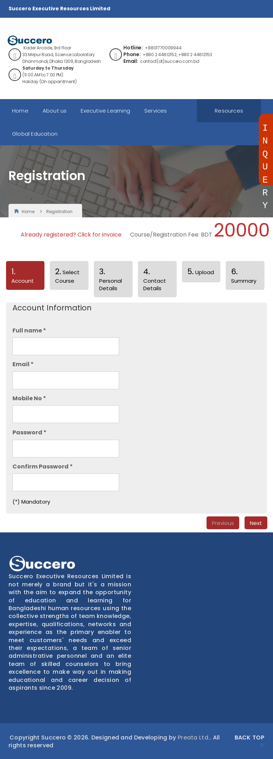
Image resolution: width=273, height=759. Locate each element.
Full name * (29, 331)
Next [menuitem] (256, 523)
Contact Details (154, 279)
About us (55, 110)
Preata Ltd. (194, 737)
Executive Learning (105, 110)
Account (20, 278)
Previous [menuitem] (223, 523)
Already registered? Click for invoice (71, 235)
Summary (243, 275)
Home (20, 110)
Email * (23, 364)
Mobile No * (29, 398)
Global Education (35, 133)
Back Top (249, 740)
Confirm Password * (42, 467)
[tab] (25, 277)
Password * (29, 433)
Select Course (67, 275)
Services (155, 110)
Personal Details (110, 279)
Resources (229, 110)
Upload (200, 271)
